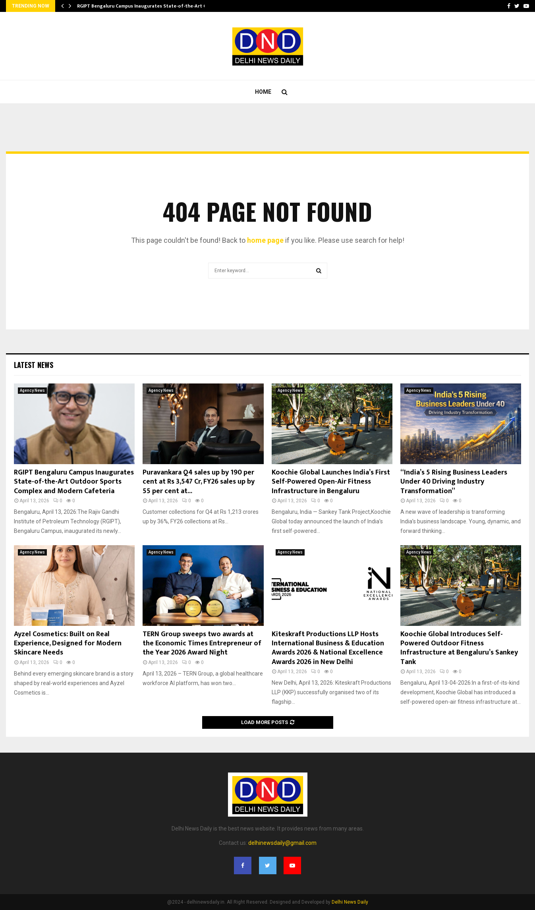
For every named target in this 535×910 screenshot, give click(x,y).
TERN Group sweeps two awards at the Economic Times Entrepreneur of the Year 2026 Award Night (202, 643)
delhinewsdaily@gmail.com (282, 843)
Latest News (33, 365)
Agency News (32, 390)
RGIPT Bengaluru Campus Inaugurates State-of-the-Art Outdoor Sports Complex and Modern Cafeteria (74, 482)
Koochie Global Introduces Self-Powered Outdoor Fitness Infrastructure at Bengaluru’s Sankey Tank (459, 648)
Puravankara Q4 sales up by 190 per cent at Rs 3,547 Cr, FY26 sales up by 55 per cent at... (199, 482)
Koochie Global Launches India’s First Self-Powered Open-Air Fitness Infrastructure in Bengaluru (331, 482)
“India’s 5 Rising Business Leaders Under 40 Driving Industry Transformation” (453, 482)
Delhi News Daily (350, 902)
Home (263, 92)
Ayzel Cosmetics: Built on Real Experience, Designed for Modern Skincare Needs (68, 643)
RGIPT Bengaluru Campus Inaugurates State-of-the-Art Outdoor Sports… (160, 6)
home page (265, 240)
